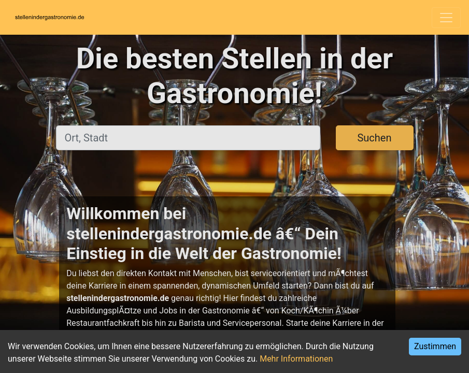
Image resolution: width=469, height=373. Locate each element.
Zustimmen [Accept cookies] (435, 346)
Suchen (374, 138)
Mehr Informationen (296, 359)
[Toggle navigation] (446, 17)
